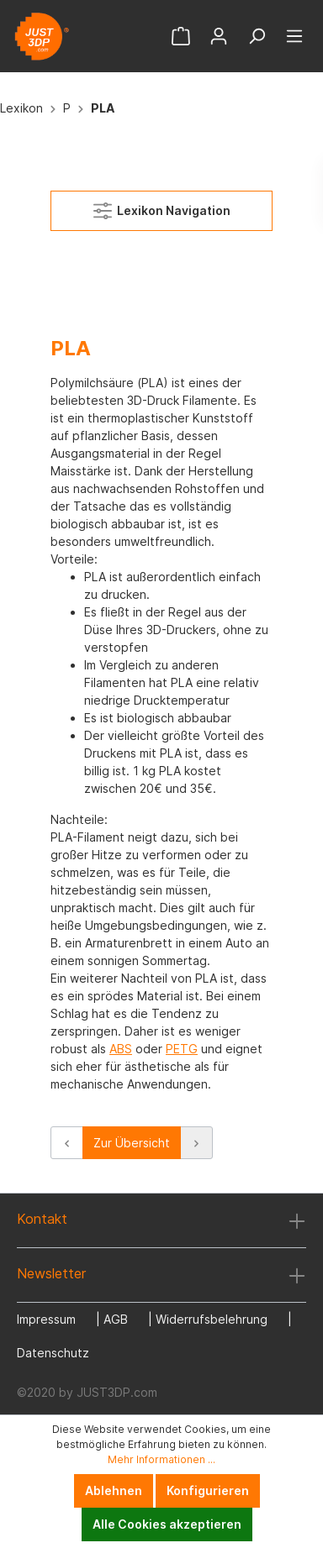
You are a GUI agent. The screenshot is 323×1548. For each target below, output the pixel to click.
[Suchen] (256, 36)
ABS (120, 1049)
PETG (182, 1049)
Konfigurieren (208, 1490)
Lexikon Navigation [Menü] (161, 207)
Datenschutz (53, 1353)
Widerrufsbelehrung (211, 1319)
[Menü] (294, 36)
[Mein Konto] (219, 36)
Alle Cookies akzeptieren (167, 1524)
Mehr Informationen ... (161, 1459)
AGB (115, 1319)
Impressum (46, 1319)
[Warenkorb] (181, 36)
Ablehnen (113, 1490)
